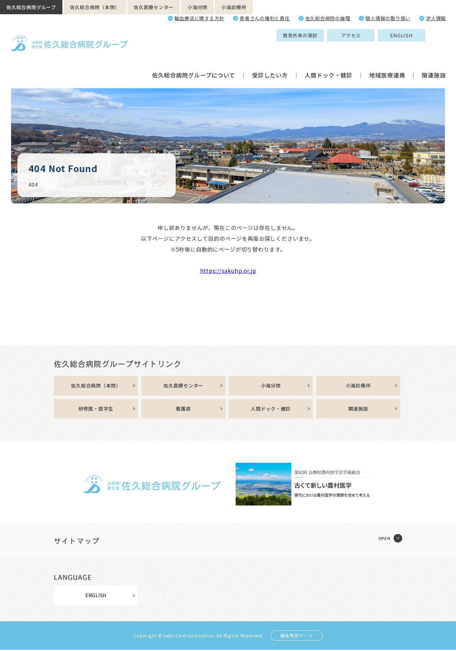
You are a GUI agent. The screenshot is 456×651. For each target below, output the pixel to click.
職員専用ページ (296, 637)
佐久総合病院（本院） (95, 7)
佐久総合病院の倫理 (327, 18)
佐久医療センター (154, 7)
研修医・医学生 (96, 409)
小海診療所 (233, 7)
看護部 (183, 409)
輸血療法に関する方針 (199, 18)
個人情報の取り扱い (387, 18)
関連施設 (434, 52)
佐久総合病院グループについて (193, 52)
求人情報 (436, 18)
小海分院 (197, 7)
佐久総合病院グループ (31, 7)
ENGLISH (352, 35)
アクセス (302, 35)
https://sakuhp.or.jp (228, 271)
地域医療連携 (387, 52)
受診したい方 (270, 52)
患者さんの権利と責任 (265, 18)
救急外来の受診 (251, 35)
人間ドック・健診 (328, 52)
